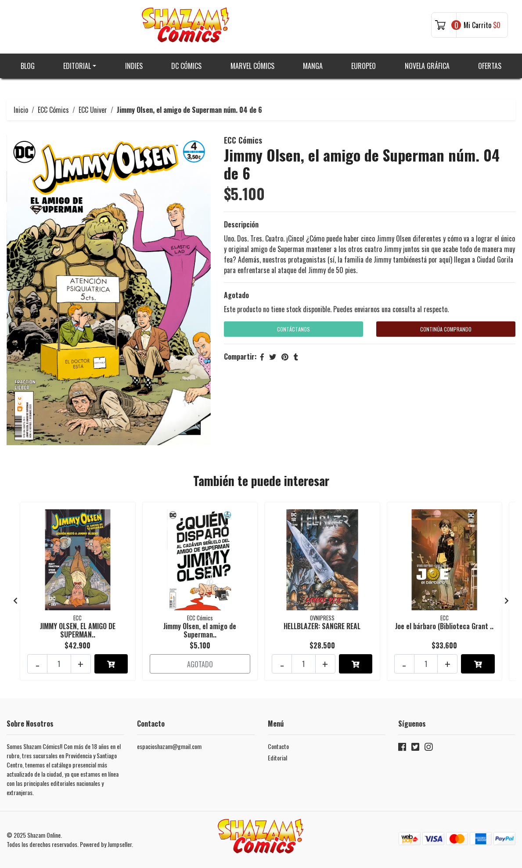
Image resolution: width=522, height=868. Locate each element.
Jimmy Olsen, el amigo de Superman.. (199, 630)
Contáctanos (293, 329)
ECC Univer (93, 109)
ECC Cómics (53, 109)
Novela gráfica (427, 66)
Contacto (278, 746)
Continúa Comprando (446, 329)
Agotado (236, 295)
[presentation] (15, 600)
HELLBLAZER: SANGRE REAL (322, 626)
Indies (134, 66)
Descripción (241, 224)
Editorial (77, 66)
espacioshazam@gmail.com (169, 746)
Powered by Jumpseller (106, 844)
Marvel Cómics (252, 66)
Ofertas (489, 66)
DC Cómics (186, 66)
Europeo (363, 66)
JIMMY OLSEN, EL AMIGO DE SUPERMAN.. (77, 630)
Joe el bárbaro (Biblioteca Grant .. (444, 626)
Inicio (21, 109)
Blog (28, 66)
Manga (313, 66)
